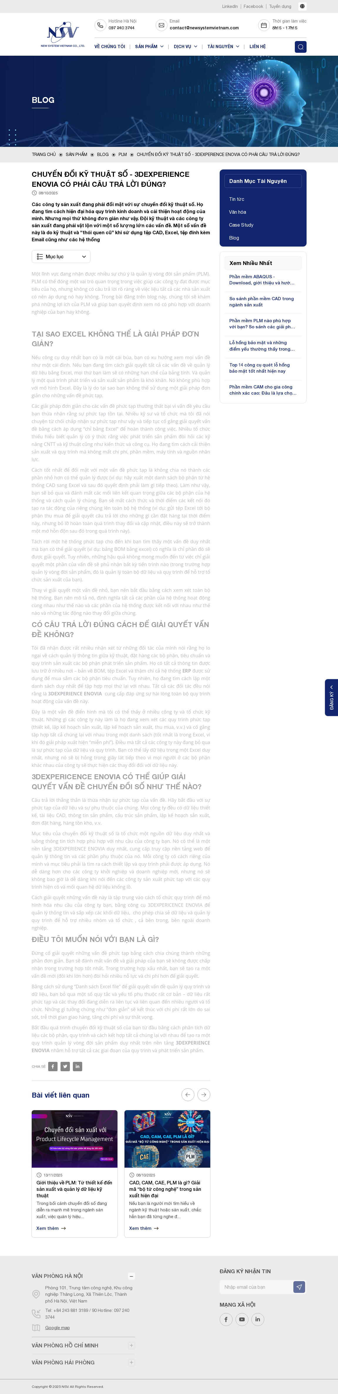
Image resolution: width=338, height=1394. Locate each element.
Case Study (241, 224)
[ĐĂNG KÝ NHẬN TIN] (299, 1287)
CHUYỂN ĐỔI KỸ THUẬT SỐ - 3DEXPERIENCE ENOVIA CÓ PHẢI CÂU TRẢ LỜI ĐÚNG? (218, 154)
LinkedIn (230, 6)
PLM (123, 154)
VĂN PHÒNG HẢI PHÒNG (63, 1362)
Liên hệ (258, 46)
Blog (103, 154)
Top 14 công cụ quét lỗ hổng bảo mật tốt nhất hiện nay (259, 367)
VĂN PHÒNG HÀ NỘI (57, 1276)
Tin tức (236, 199)
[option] (74, 1173)
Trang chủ (44, 154)
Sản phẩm (147, 46)
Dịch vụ (183, 46)
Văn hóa (237, 212)
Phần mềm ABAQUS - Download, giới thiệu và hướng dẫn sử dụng (262, 280)
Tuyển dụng (280, 6)
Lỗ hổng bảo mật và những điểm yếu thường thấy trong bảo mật (259, 346)
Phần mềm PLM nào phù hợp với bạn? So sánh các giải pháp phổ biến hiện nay (262, 324)
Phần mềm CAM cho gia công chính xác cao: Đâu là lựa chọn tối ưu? (262, 390)
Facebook (253, 6)
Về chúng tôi (110, 46)
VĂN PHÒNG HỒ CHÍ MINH (65, 1345)
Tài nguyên (220, 46)
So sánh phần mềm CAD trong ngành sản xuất (261, 301)
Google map (57, 1327)
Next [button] (203, 1094)
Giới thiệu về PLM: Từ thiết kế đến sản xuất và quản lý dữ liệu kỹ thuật (74, 1189)
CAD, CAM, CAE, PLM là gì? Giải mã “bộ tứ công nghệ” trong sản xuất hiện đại (165, 1189)
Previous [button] (187, 1094)
